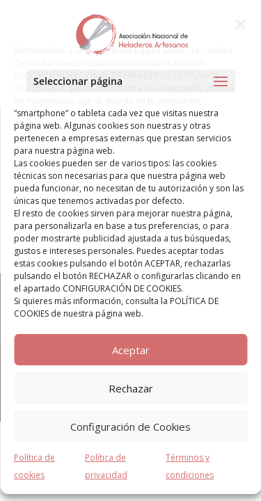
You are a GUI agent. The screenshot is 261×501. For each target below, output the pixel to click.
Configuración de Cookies (130, 427)
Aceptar (131, 350)
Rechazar (131, 388)
